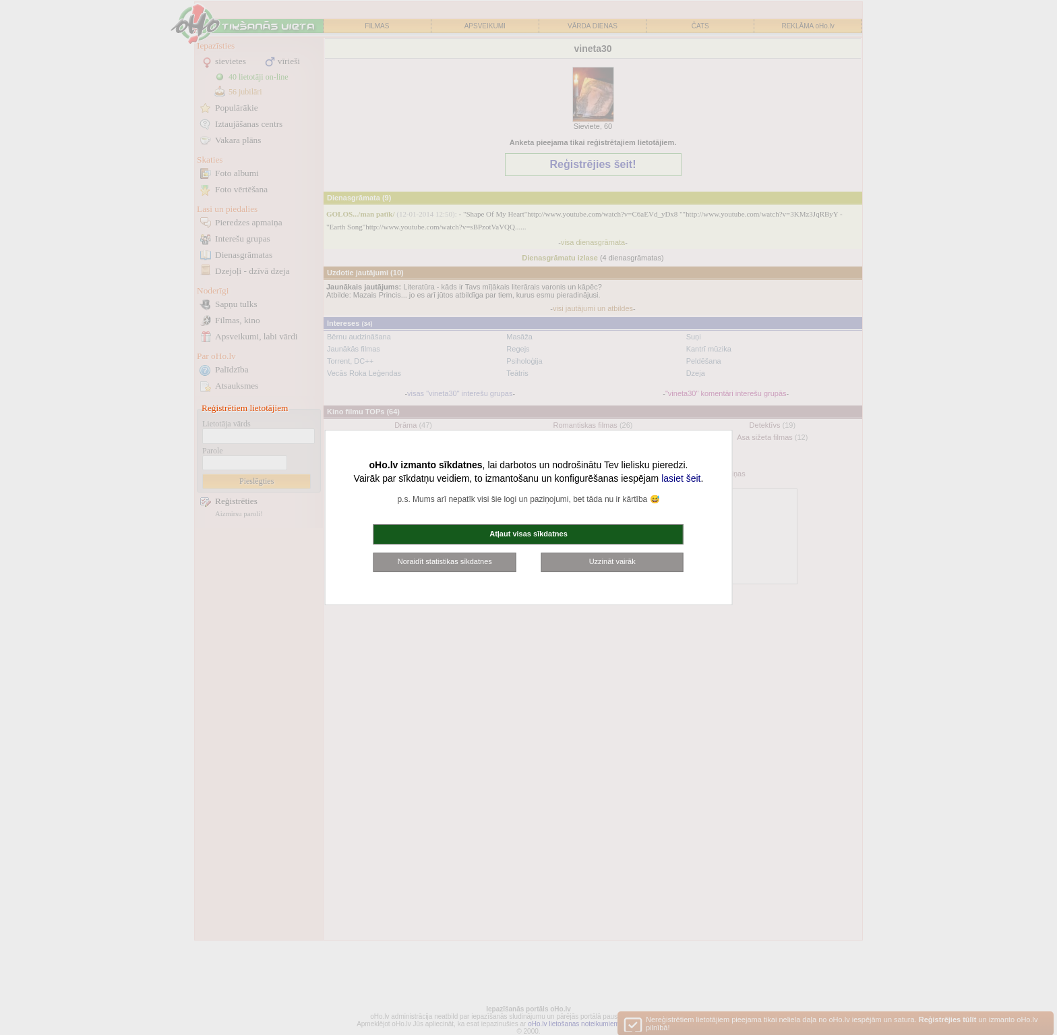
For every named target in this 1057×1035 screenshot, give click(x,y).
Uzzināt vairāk (612, 561)
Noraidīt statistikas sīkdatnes (445, 561)
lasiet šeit (680, 478)
